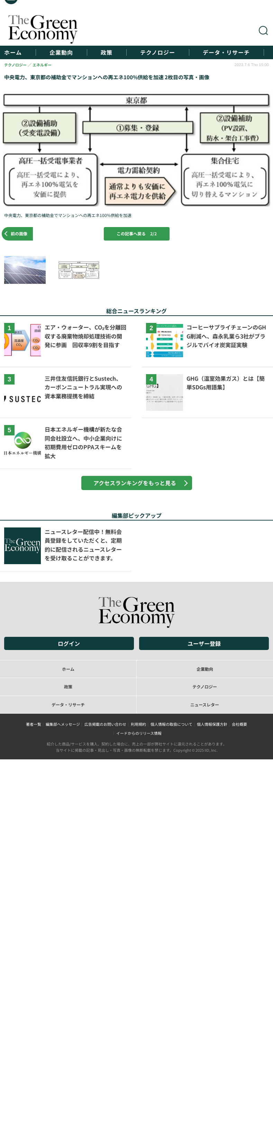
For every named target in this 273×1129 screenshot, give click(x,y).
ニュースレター (204, 704)
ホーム (13, 52)
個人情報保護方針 (212, 724)
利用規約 (138, 724)
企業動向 (61, 52)
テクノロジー (157, 52)
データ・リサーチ (226, 52)
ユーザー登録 (204, 643)
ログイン (69, 643)
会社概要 (239, 724)
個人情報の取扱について (171, 724)
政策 (106, 52)
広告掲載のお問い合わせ (105, 724)
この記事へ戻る (137, 233)
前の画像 (19, 233)
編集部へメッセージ (63, 724)
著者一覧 (33, 724)
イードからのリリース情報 (139, 733)
